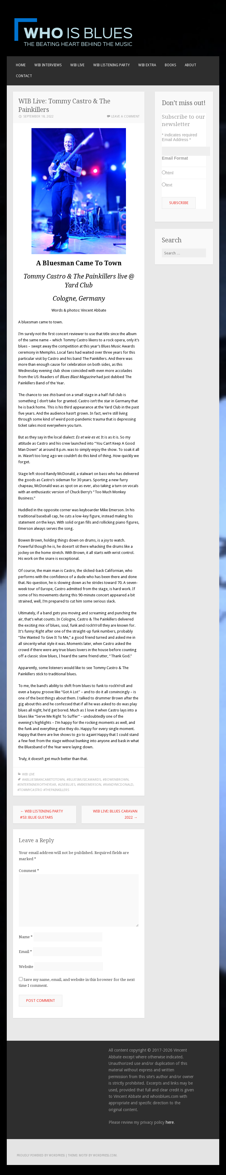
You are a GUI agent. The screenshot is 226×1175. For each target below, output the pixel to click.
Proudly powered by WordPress (41, 1155)
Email (25, 951)
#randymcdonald (118, 785)
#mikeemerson (89, 785)
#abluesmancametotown (43, 780)
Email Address (176, 139)
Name (26, 937)
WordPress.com (105, 1155)
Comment (29, 870)
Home (21, 65)
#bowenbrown (116, 780)
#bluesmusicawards (84, 780)
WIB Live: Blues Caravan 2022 (115, 814)
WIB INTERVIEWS (48, 65)
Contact (24, 76)
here (170, 1122)
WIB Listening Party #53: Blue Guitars (41, 814)
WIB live (77, 65)
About (190, 65)
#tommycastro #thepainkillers (43, 790)
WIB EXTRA (147, 65)
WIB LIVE (28, 774)
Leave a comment (125, 116)
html (169, 173)
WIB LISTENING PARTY (111, 65)
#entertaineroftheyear (36, 785)
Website (26, 966)
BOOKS (170, 65)
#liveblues (66, 785)
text (169, 185)
